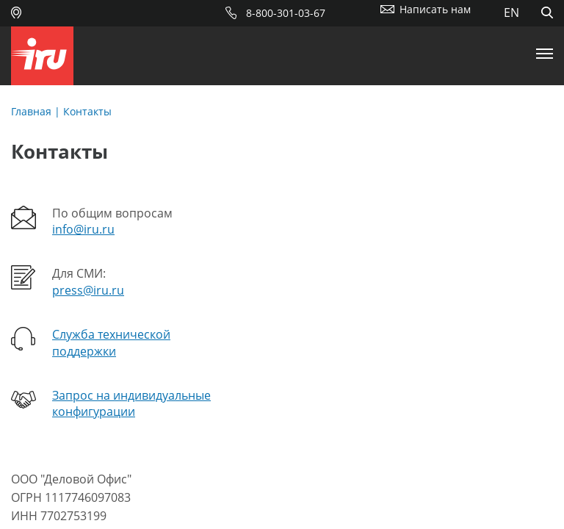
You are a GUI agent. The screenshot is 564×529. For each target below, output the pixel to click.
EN (511, 12)
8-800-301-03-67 (285, 13)
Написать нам (435, 9)
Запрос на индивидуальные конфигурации (131, 403)
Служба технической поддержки (111, 342)
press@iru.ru (88, 290)
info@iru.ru (83, 229)
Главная (31, 111)
